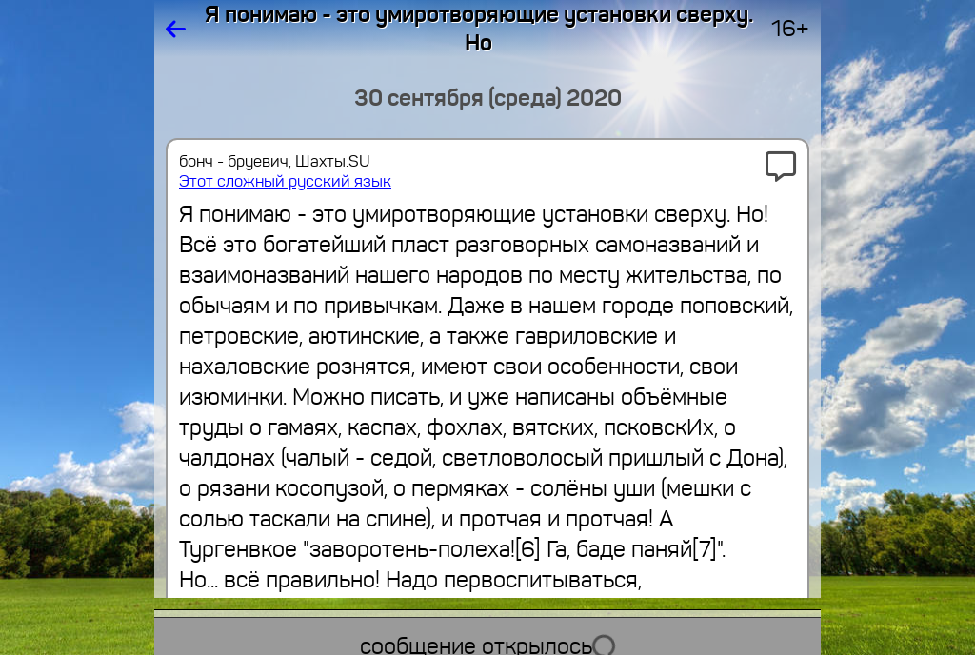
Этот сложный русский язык (285, 181)
